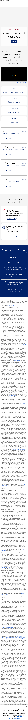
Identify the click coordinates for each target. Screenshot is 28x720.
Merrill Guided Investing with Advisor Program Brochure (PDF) (13, 638)
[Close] (26, 706)
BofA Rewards (12, 395)
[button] (14, 90)
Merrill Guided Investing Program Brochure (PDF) (11, 637)
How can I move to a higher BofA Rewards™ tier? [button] (14, 276)
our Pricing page (11, 305)
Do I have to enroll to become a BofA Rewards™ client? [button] (14, 269)
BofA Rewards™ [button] (14, 257)
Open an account (10, 219)
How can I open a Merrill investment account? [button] (14, 290)
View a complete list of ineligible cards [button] (13, 404)
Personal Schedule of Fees (18, 449)
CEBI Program (17, 360)
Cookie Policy (16, 718)
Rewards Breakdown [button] (8, 139)
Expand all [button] (24, 253)
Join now (13, 42)
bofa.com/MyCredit (5, 567)
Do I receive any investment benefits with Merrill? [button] (14, 283)
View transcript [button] (21, 82)
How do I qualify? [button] (14, 262)
